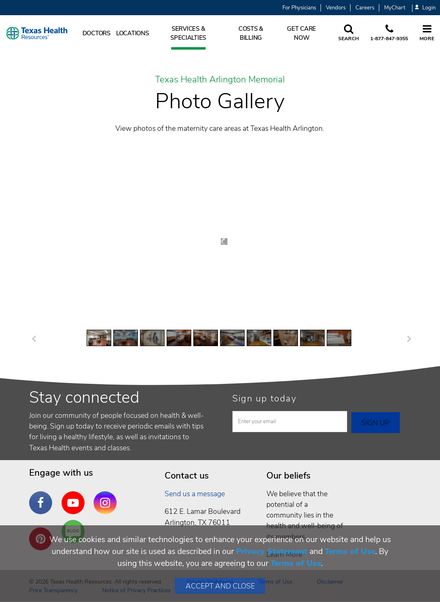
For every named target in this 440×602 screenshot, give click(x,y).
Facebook (42, 497)
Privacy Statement (271, 551)
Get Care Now (301, 33)
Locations (132, 33)
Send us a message (195, 494)
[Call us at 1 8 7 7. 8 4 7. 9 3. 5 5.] (389, 33)
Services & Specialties (188, 33)
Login (425, 8)
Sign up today (264, 398)
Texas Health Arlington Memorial (220, 80)
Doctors (96, 33)
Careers (364, 7)
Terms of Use (350, 551)
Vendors (336, 7)
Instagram (107, 497)
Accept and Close (220, 586)
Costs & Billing (250, 33)
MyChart (394, 7)
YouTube (75, 497)
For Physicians (299, 7)
